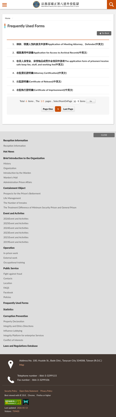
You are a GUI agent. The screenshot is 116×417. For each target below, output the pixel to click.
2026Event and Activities (15, 218)
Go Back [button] (105, 33)
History (7, 163)
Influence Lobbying (12, 330)
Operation (8, 247)
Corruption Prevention (15, 316)
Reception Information (15, 140)
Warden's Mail (10, 177)
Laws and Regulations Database (20, 345)
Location (7, 283)
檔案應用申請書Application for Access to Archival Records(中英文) (51, 52)
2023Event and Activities (15, 232)
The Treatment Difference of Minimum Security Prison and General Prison (39, 207)
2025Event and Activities (15, 223)
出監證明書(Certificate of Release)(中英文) (38, 81)
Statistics (8, 309)
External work (10, 257)
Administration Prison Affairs (17, 182)
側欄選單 (4, 4)
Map (21, 364)
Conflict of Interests (13, 340)
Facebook (8, 292)
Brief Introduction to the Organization (24, 158)
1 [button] (58, 109)
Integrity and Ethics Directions (18, 326)
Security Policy (11, 391)
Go (91, 101)
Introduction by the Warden (17, 172)
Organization (9, 168)
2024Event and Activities (15, 228)
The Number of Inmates (15, 202)
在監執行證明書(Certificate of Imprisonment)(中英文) (44, 90)
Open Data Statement (28, 391)
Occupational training (14, 262)
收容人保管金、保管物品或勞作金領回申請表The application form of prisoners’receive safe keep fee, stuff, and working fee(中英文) (62, 62)
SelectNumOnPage (62, 101)
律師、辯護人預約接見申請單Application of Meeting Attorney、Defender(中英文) (60, 44)
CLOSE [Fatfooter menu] (104, 135)
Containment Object (14, 188)
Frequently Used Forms (26, 26)
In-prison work (10, 253)
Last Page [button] (68, 109)
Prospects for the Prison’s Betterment (21, 193)
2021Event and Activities (15, 237)
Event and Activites (13, 213)
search (111, 4)
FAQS (6, 287)
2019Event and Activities (15, 242)
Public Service (11, 268)
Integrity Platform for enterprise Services (23, 335)
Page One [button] (48, 109)
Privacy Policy (46, 391)
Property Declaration (13, 321)
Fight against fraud (12, 273)
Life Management (12, 198)
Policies (7, 297)
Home (7, 18)
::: (2, 2)
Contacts (7, 278)
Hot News (8, 151)
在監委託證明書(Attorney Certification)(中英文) (41, 73)
